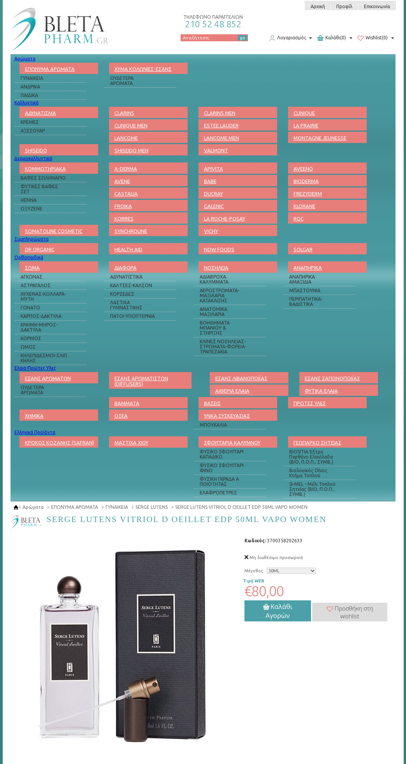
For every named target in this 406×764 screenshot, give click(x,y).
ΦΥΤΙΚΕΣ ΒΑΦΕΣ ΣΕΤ (39, 189)
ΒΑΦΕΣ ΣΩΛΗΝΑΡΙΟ (43, 177)
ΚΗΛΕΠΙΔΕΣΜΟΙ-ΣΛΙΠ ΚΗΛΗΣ (44, 358)
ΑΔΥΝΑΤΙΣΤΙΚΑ (126, 276)
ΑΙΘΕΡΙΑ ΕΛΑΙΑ (232, 390)
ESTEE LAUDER (221, 125)
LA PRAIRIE (306, 125)
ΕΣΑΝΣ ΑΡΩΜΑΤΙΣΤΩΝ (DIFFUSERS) (141, 381)
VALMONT (216, 150)
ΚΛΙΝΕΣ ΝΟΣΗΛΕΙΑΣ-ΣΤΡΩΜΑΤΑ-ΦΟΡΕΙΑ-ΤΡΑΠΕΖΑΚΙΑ (223, 346)
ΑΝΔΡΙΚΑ (30, 86)
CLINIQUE (304, 113)
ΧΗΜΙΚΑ (34, 415)
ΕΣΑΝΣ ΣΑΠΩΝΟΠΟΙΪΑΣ (332, 378)
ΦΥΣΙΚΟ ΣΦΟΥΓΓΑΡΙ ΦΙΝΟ (222, 468)
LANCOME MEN (221, 138)
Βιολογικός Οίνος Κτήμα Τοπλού (308, 473)
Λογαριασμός (287, 38)
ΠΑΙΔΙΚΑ (29, 95)
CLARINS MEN (220, 113)
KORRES (124, 218)
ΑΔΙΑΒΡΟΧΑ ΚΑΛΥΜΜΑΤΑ (214, 279)
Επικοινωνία (377, 6)
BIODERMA (306, 181)
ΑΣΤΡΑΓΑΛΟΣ (36, 285)
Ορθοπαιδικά (28, 257)
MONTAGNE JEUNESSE (320, 138)
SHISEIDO (36, 150)
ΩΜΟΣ (28, 346)
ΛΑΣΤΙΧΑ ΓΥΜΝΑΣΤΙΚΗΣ (126, 305)
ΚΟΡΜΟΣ (31, 338)
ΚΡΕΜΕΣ (30, 122)
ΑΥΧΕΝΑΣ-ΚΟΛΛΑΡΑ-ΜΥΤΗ (43, 296)
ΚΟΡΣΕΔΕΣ (122, 293)
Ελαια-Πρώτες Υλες (35, 368)
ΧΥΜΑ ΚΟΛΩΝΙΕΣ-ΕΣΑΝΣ (143, 69)
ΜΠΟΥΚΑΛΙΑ (213, 424)
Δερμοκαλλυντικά (33, 158)
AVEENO (303, 168)
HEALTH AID (128, 249)
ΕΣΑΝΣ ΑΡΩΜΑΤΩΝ (48, 378)
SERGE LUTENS (151, 507)
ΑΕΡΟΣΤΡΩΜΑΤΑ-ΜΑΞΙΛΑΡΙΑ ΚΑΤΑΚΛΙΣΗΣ (219, 295)
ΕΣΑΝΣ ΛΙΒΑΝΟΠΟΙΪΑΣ (241, 378)
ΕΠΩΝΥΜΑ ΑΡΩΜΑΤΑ (50, 69)
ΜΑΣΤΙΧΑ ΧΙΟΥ (131, 442)
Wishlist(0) (372, 38)
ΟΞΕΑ (121, 415)
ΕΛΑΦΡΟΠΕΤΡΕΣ (218, 492)
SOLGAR (303, 249)
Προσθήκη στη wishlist (350, 612)
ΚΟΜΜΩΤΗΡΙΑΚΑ (45, 168)
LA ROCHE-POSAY (224, 218)
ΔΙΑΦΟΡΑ (125, 267)
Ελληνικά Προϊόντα (34, 432)
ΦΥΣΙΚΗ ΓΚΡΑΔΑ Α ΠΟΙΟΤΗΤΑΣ (219, 481)
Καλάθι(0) (331, 38)
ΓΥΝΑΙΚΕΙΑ (32, 78)
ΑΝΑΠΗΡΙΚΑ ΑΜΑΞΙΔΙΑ (302, 279)
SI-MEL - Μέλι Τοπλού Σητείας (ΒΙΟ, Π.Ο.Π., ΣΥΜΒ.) (312, 489)
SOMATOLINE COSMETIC (54, 231)
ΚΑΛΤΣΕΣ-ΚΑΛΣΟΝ (131, 285)
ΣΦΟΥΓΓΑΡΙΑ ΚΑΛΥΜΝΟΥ (232, 442)
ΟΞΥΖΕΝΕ (31, 208)
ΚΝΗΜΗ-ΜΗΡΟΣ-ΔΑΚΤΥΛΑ (39, 327)
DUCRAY (213, 193)
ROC (299, 218)
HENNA (29, 200)
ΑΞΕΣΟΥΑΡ (33, 130)
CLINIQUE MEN (131, 125)
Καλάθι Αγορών (277, 611)
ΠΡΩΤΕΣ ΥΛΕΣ (310, 403)
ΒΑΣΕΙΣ (212, 403)
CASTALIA (126, 193)
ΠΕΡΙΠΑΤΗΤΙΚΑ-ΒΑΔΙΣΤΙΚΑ (306, 301)
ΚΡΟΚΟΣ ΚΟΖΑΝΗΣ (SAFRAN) (59, 442)
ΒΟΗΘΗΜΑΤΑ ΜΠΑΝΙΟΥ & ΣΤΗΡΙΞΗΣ (215, 327)
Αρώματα (24, 58)
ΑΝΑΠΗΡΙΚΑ (308, 267)
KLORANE (304, 206)
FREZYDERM (308, 193)
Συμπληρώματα (31, 239)
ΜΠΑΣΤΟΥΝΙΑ (304, 290)
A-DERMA (125, 168)
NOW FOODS (219, 249)
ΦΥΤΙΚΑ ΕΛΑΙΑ (321, 390)
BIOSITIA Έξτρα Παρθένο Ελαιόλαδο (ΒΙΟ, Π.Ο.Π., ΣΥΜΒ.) (311, 456)
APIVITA (213, 168)
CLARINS (124, 113)
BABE (210, 181)
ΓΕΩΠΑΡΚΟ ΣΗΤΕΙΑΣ (317, 442)
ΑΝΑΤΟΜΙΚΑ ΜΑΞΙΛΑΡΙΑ (213, 312)
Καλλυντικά (26, 102)
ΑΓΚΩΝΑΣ (31, 276)
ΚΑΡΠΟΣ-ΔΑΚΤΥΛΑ (41, 316)
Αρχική (318, 6)
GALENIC (214, 206)
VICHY (211, 231)
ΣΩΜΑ (32, 267)
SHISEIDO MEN (131, 150)
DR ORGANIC (39, 249)
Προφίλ (344, 6)
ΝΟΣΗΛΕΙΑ (216, 267)
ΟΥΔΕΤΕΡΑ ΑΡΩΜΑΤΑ (122, 81)
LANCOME (126, 138)
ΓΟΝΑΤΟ (30, 307)
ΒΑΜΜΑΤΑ (126, 403)
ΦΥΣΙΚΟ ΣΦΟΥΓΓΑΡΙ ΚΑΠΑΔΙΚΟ (222, 454)
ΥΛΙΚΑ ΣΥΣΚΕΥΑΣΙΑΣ (227, 415)
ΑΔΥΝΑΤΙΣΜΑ (40, 113)
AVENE (122, 181)
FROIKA (123, 206)
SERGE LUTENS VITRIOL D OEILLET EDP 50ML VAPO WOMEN (241, 507)
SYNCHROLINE (130, 231)
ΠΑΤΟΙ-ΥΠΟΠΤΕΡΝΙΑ (132, 316)
